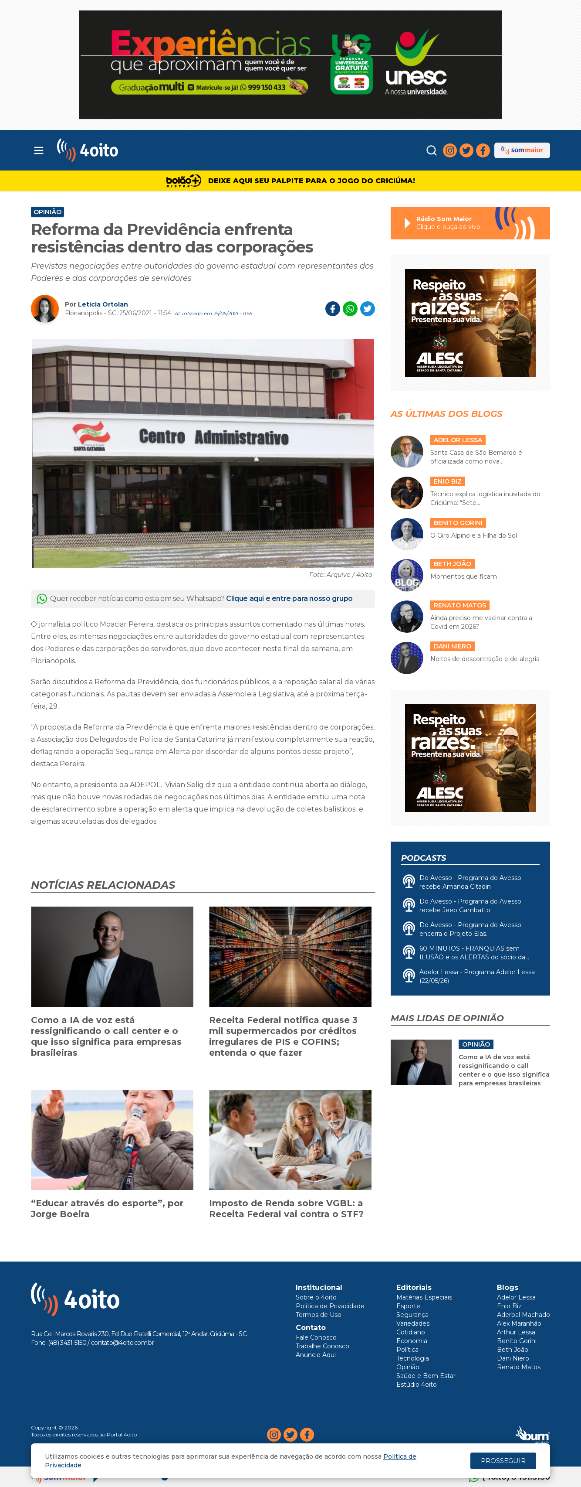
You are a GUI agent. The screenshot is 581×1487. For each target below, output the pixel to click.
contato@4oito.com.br (122, 1343)
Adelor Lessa (516, 1297)
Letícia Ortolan (103, 304)
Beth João (512, 1350)
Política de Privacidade (330, 1306)
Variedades (412, 1323)
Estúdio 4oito (416, 1384)
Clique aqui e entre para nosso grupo (289, 598)
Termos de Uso (318, 1315)
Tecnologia (412, 1358)
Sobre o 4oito (316, 1297)
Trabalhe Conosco (322, 1346)
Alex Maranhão (519, 1323)
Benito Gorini (517, 1341)
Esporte (408, 1306)
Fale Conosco (316, 1337)
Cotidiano (410, 1332)
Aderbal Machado (523, 1315)
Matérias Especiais (424, 1297)
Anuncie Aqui (316, 1355)
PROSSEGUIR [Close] (503, 1460)
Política (407, 1350)
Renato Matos (518, 1367)
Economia (411, 1341)
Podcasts (423, 858)
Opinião (47, 212)
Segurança (412, 1315)
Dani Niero (513, 1358)
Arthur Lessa (516, 1332)
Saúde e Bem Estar (426, 1376)
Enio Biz (509, 1306)
